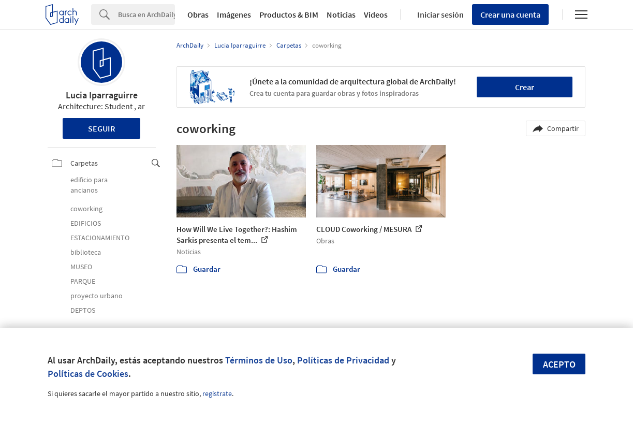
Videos (376, 14)
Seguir (101, 128)
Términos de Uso (258, 360)
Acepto (559, 364)
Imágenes (234, 14)
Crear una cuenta (510, 14)
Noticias (341, 14)
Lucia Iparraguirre (102, 95)
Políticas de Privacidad (343, 360)
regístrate (217, 393)
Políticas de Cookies (88, 374)
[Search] (146, 14)
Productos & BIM (288, 14)
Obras (198, 14)
